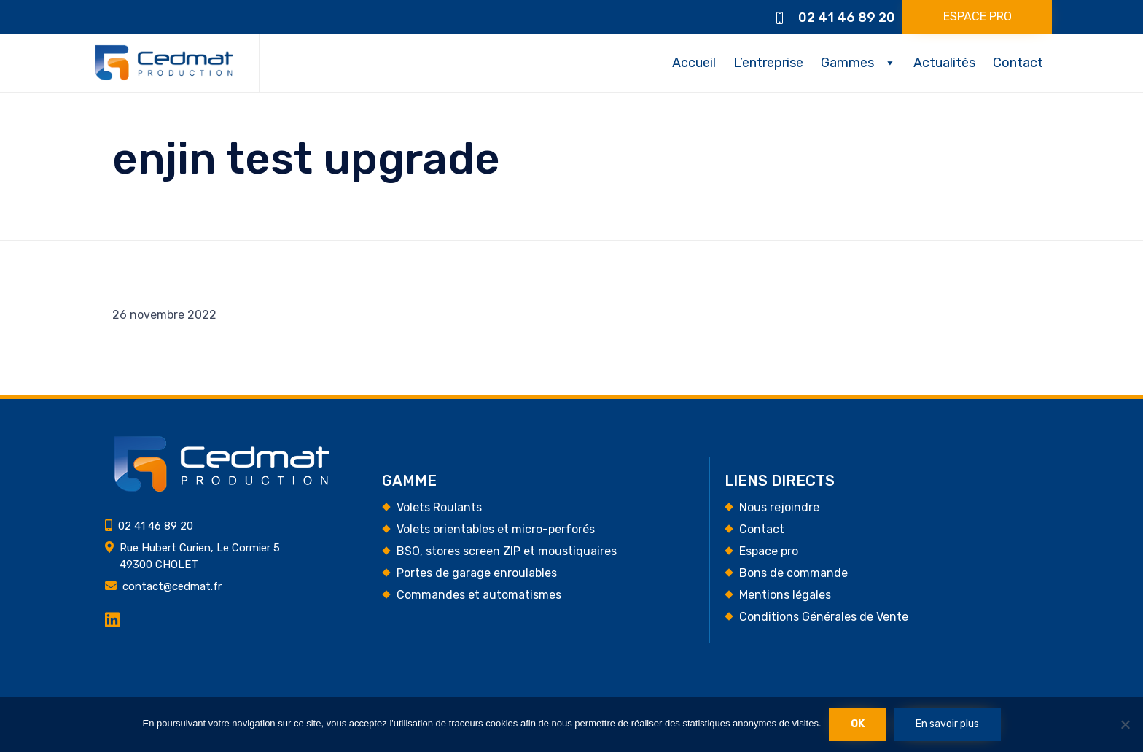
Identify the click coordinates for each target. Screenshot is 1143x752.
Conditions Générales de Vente (823, 617)
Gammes (847, 63)
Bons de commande (793, 573)
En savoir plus (947, 724)
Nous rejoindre (779, 507)
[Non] (1124, 724)
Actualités (944, 63)
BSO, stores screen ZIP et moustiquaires (507, 551)
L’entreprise (768, 63)
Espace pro (768, 551)
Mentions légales (785, 595)
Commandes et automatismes (479, 595)
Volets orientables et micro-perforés (496, 529)
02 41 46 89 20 (846, 17)
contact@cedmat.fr (172, 586)
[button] (977, 17)
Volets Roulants (439, 507)
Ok (858, 724)
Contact (1018, 63)
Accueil (694, 63)
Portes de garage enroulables (477, 573)
